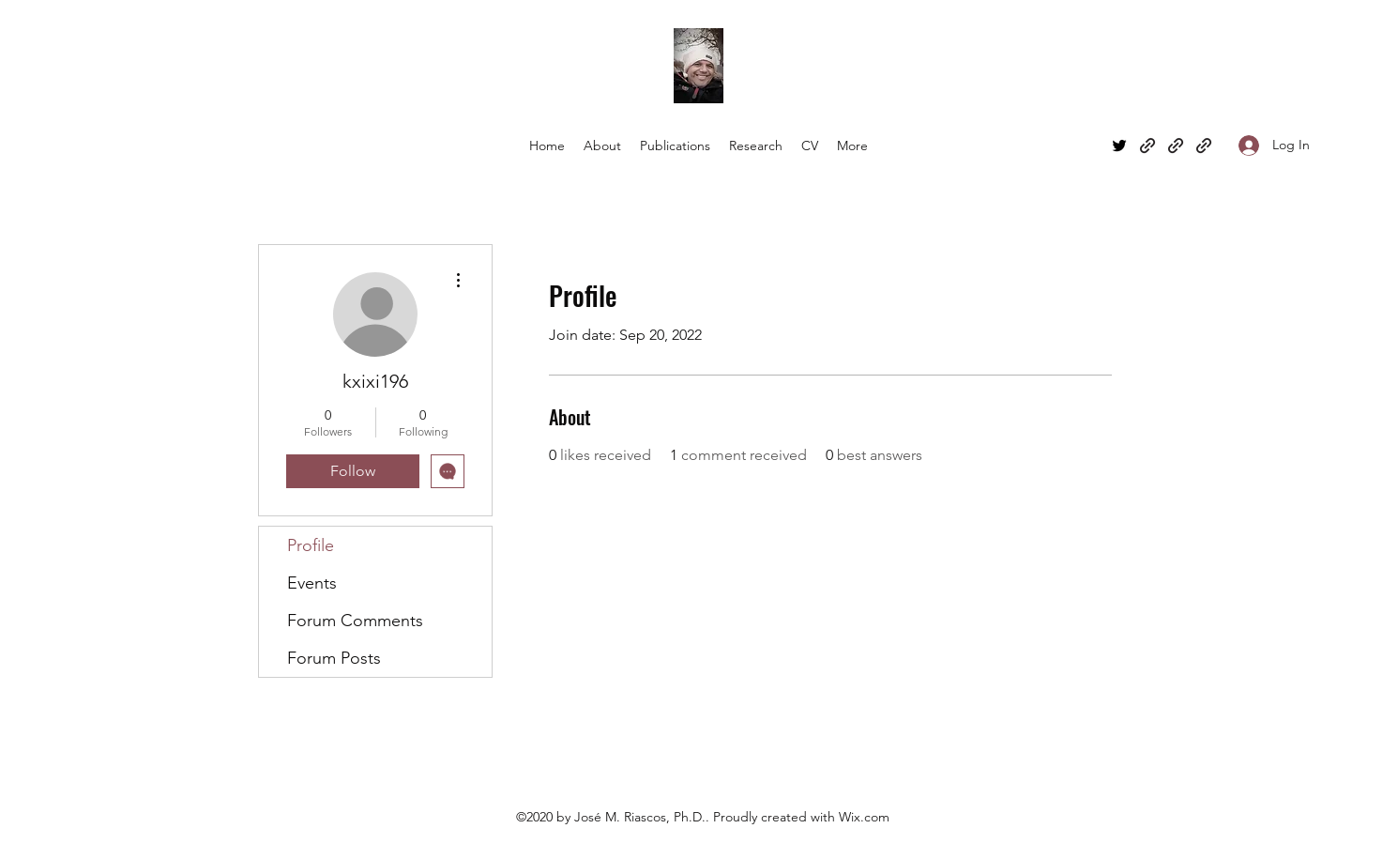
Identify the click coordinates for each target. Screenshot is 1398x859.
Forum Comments (355, 620)
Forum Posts (334, 658)
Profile (310, 545)
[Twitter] (1119, 145)
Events (312, 583)
